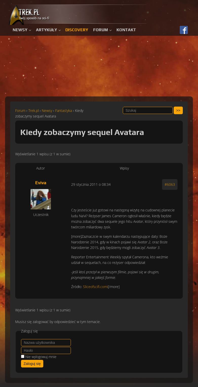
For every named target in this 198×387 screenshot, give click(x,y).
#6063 (170, 184)
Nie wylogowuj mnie (40, 356)
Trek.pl (33, 110)
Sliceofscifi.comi (95, 286)
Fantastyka (63, 110)
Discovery (76, 29)
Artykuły (46, 29)
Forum (100, 29)
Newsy (20, 29)
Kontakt (126, 29)
